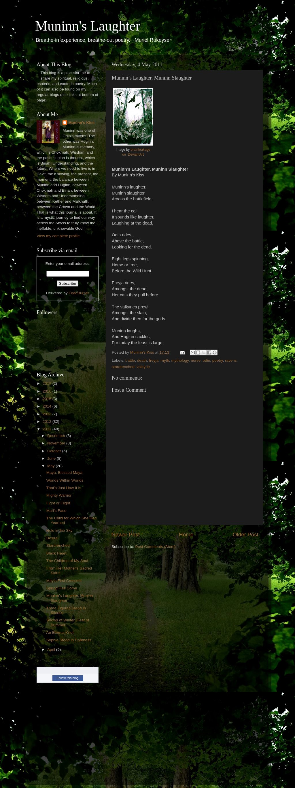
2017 (47, 383)
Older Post (245, 534)
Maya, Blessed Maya (64, 472)
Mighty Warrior (58, 495)
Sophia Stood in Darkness (68, 640)
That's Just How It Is (63, 488)
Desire (52, 538)
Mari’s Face (56, 510)
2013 (47, 414)
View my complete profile (58, 236)
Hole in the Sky (59, 530)
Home (186, 534)
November (56, 443)
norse (196, 360)
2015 (47, 399)
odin (206, 360)
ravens (231, 360)
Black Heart (56, 553)
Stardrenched (58, 545)
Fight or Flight (58, 503)
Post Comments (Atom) (155, 546)
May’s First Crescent (64, 580)
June (52, 458)
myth (165, 360)
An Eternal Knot (60, 632)
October (54, 451)
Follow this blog (68, 678)
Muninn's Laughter (87, 25)
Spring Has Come (61, 588)
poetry (217, 360)
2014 (47, 406)
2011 (47, 429)
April (51, 649)
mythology (180, 360)
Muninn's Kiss (81, 122)
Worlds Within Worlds (65, 480)
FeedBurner (79, 293)
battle (130, 360)
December (56, 435)
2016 (47, 391)
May (51, 466)
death (142, 360)
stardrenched (123, 367)
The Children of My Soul (67, 561)
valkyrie (143, 367)
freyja (153, 360)
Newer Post (125, 534)
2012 (47, 421)
